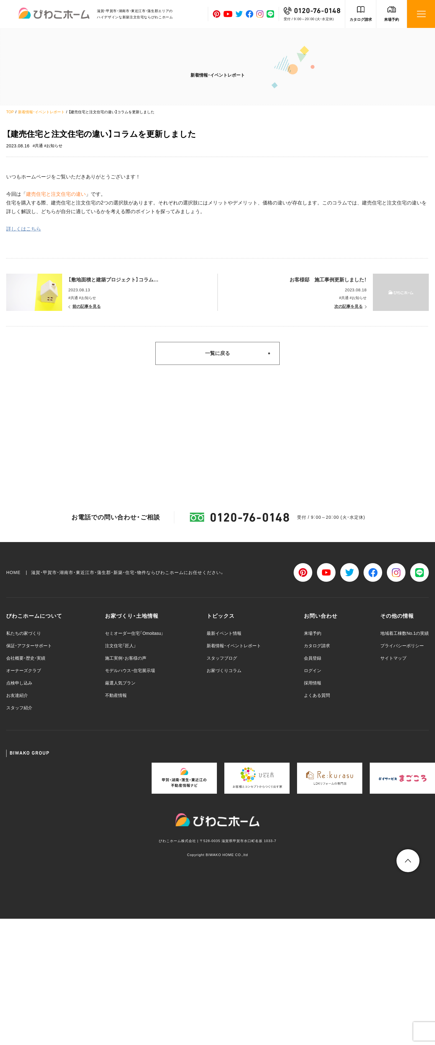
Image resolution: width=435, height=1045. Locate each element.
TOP (10, 112)
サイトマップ (393, 658)
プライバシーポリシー (402, 645)
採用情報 (312, 682)
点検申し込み (19, 682)
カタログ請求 (361, 19)
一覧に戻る (217, 353)
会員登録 (312, 658)
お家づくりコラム (224, 670)
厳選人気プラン (120, 682)
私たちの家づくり (23, 633)
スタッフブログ (222, 658)
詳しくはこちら (23, 228)
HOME (13, 572)
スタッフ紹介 (19, 707)
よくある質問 (317, 695)
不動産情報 (116, 695)
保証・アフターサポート (29, 645)
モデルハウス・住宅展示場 (130, 670)
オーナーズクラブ (23, 670)
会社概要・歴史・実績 (25, 658)
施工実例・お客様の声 (125, 658)
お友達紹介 (17, 695)
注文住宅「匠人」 (120, 645)
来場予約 (391, 19)
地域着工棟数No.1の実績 (404, 633)
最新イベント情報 (224, 633)
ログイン (312, 670)
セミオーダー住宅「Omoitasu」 (134, 633)
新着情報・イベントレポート (41, 112)
